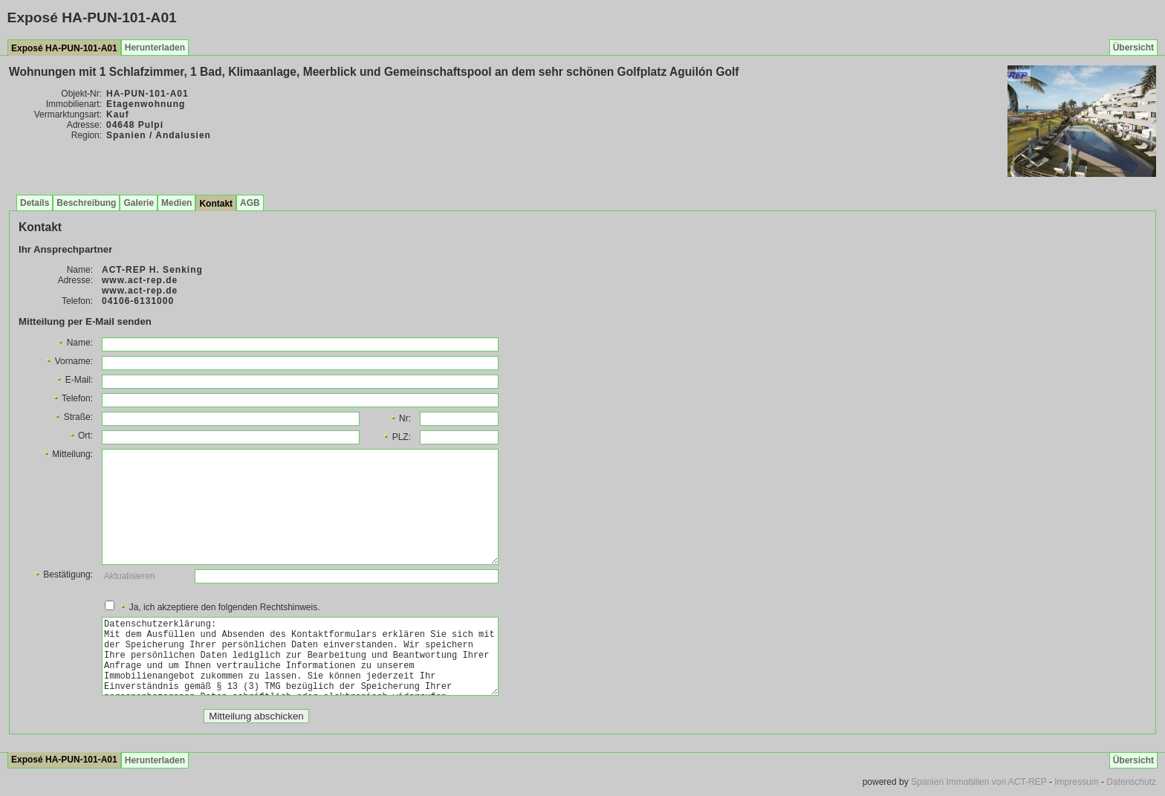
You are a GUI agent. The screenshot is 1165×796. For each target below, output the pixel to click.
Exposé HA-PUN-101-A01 (64, 48)
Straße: (73, 417)
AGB (250, 203)
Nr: (400, 418)
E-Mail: (74, 380)
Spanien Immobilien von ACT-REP (979, 782)
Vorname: (69, 361)
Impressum (1076, 782)
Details (34, 203)
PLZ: (396, 437)
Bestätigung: (63, 574)
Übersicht (1133, 47)
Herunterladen (155, 47)
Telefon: (72, 398)
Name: (74, 342)
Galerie (138, 203)
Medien (176, 203)
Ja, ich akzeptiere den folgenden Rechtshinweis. (219, 607)
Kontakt (216, 203)
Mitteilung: (67, 454)
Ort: (80, 435)
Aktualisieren (129, 576)
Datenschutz (1131, 782)
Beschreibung (86, 203)
